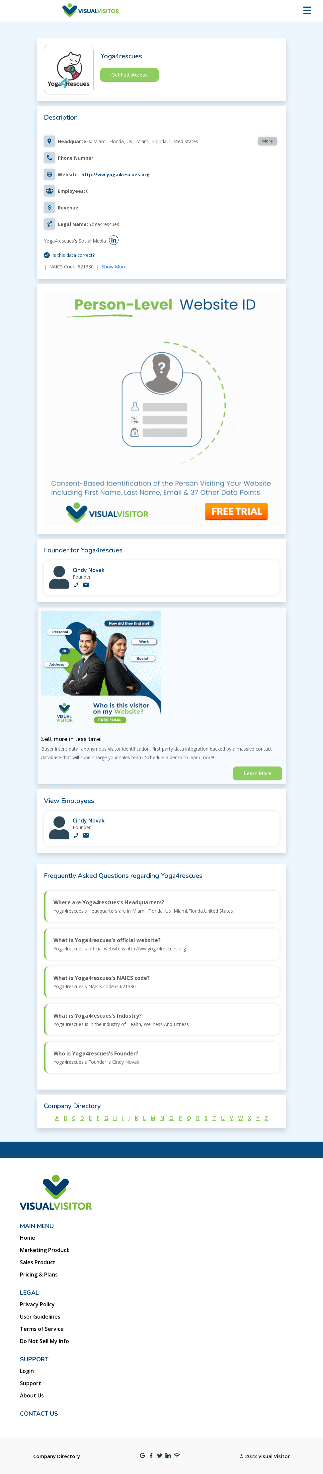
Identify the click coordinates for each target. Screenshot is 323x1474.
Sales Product (37, 1262)
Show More (114, 266)
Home (27, 1237)
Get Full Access (129, 75)
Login (27, 1371)
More (267, 141)
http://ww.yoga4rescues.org (115, 174)
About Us (32, 1395)
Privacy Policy (37, 1304)
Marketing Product (44, 1250)
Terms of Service (42, 1328)
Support (30, 1383)
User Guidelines (40, 1316)
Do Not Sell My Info (44, 1341)
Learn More (257, 773)
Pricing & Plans (39, 1274)
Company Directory (56, 1456)
